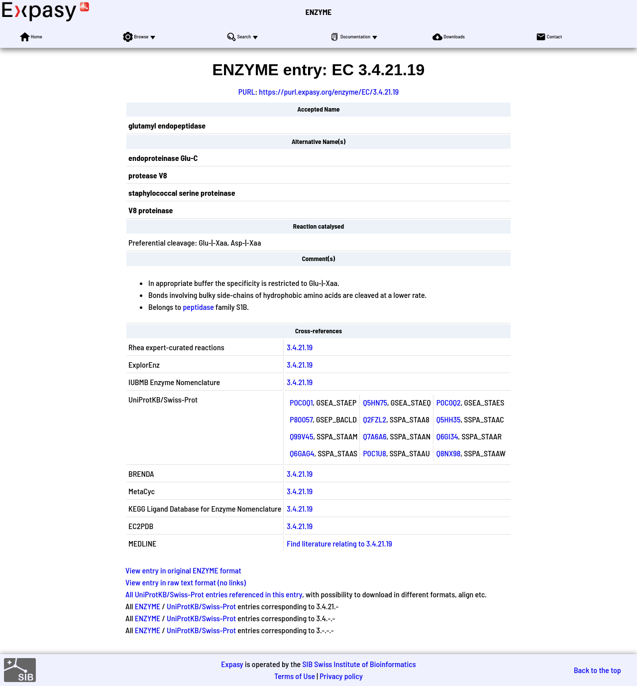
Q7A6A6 (374, 436)
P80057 (301, 419)
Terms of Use (294, 676)
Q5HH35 (448, 419)
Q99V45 (301, 436)
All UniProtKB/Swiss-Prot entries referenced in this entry (213, 594)
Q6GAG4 (302, 453)
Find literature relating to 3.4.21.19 (339, 543)
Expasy (232, 664)
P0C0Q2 (448, 402)
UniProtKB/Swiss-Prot (201, 606)
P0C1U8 (374, 453)
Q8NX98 (448, 453)
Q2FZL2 (374, 419)
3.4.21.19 (300, 347)
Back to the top (597, 670)
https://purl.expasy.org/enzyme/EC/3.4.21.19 (329, 91)
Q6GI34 (447, 436)
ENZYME (318, 11)
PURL (246, 91)
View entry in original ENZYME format (183, 570)
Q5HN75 (375, 402)
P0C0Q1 (301, 402)
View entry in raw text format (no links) (185, 582)
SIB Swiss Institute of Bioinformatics (359, 664)
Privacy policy (341, 676)
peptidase (198, 306)
